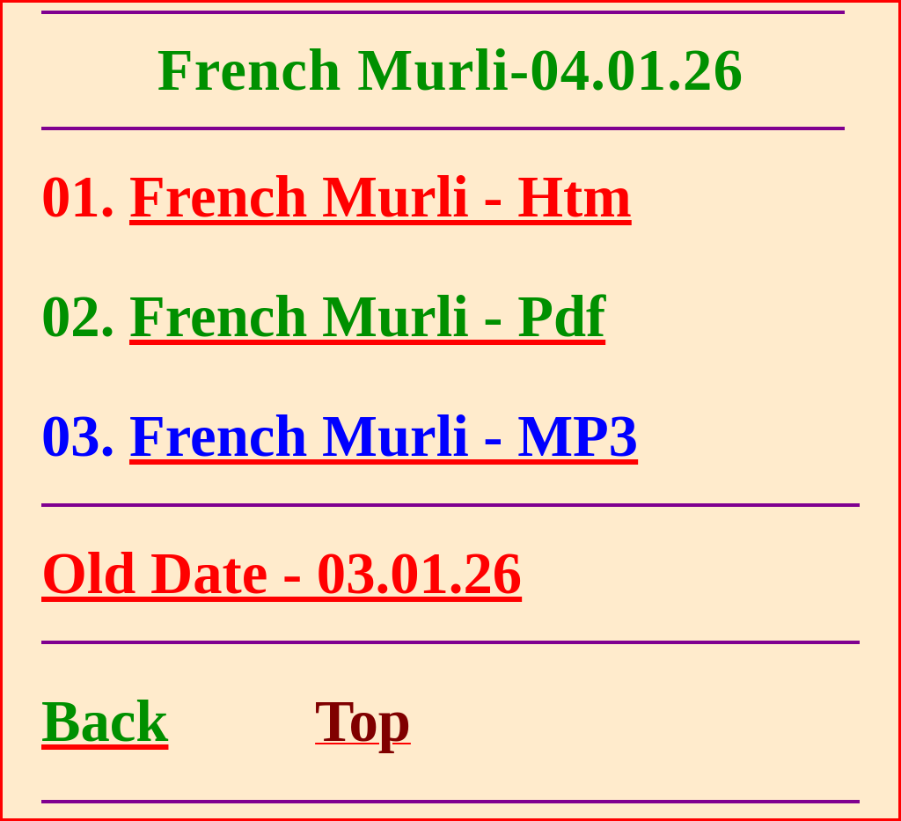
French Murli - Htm (380, 197)
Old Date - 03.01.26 (281, 573)
